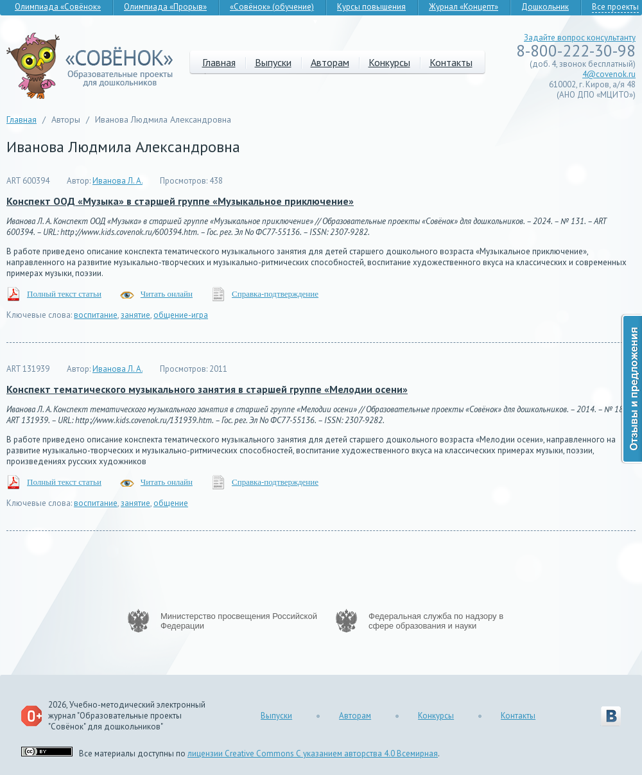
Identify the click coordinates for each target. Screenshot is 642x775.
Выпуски (273, 62)
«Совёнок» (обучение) (272, 6)
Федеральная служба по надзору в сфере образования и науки (436, 621)
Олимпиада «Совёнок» (58, 6)
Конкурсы (389, 62)
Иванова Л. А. (117, 180)
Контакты (451, 62)
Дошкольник (545, 6)
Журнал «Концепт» (463, 6)
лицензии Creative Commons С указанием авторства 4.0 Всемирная (312, 753)
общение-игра (180, 314)
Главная (219, 62)
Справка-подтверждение (275, 294)
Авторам (330, 62)
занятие (135, 314)
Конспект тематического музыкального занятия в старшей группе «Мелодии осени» (207, 389)
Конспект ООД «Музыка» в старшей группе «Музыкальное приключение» (180, 201)
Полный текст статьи (64, 294)
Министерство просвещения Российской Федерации (238, 621)
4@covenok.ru (609, 74)
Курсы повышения (371, 6)
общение (170, 503)
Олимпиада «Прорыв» (165, 6)
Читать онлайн (167, 294)
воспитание (95, 314)
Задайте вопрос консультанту (580, 37)
